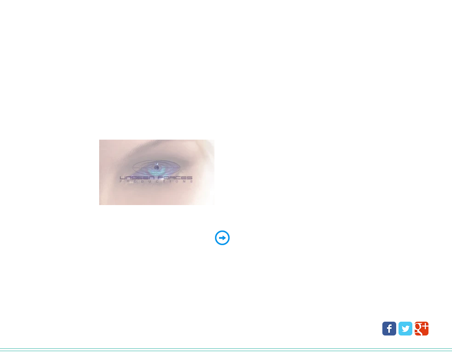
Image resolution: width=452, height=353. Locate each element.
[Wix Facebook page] (389, 328)
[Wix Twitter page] (405, 328)
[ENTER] (222, 237)
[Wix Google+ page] (421, 328)
